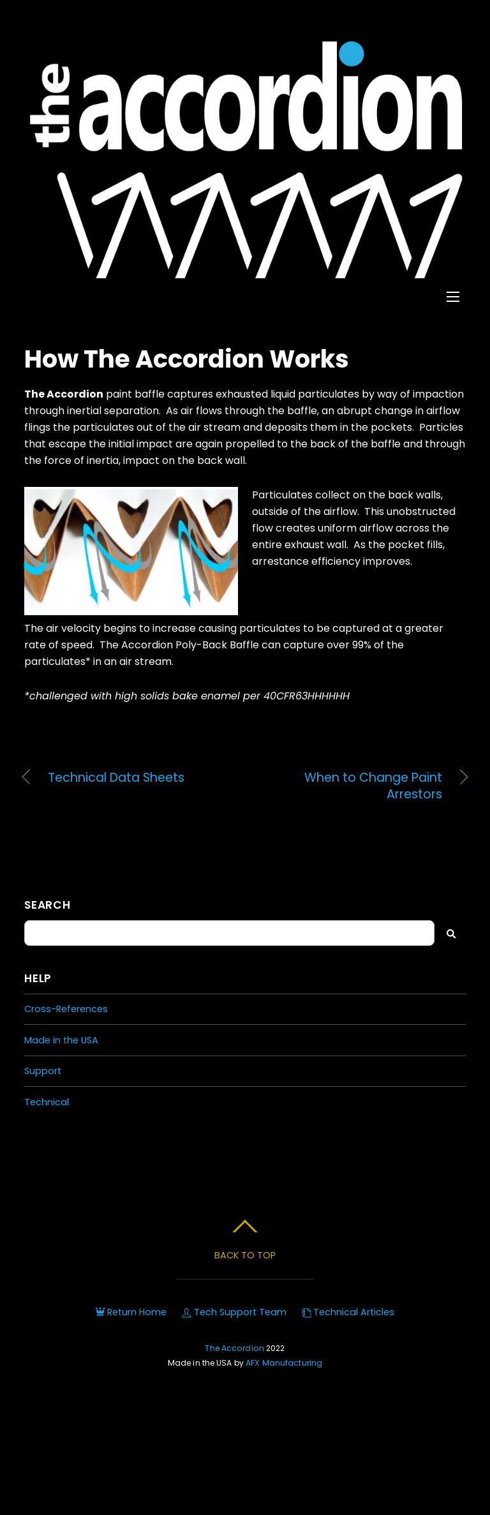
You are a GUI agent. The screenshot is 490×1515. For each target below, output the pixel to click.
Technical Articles (348, 1312)
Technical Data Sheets (116, 778)
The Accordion (234, 1348)
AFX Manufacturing (284, 1362)
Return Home (131, 1312)
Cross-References (66, 1009)
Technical (46, 1102)
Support (42, 1070)
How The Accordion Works (186, 359)
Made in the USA (61, 1040)
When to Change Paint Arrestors (350, 786)
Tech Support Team (234, 1312)
